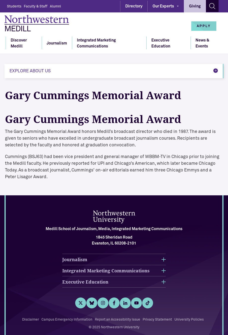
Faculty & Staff (35, 6)
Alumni (55, 6)
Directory (133, 6)
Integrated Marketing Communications (96, 43)
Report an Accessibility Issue (117, 319)
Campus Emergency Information (66, 319)
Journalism (57, 43)
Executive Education (160, 43)
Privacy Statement (157, 319)
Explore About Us (30, 71)
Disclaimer (30, 319)
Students (14, 6)
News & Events (202, 43)
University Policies (189, 319)
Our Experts (163, 6)
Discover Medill (19, 43)
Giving (195, 6)
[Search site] (212, 6)
